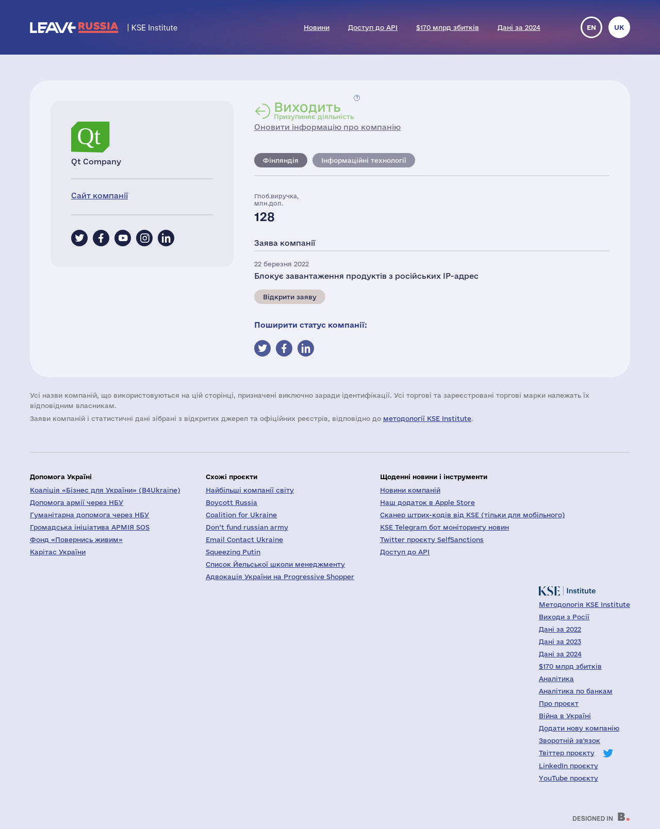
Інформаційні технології (363, 160)
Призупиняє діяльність (314, 110)
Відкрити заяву (290, 296)
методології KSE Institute (427, 418)
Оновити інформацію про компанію (327, 127)
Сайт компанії (99, 195)
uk (619, 27)
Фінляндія (281, 160)
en (591, 27)
